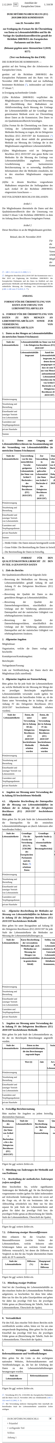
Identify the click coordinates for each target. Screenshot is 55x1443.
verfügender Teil (15, 1428)
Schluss (11, 1432)
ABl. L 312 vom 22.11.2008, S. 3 (17, 272)
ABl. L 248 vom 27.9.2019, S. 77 (15, 289)
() (26, 84)
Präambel (12, 1423)
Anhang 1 (12, 1437)
